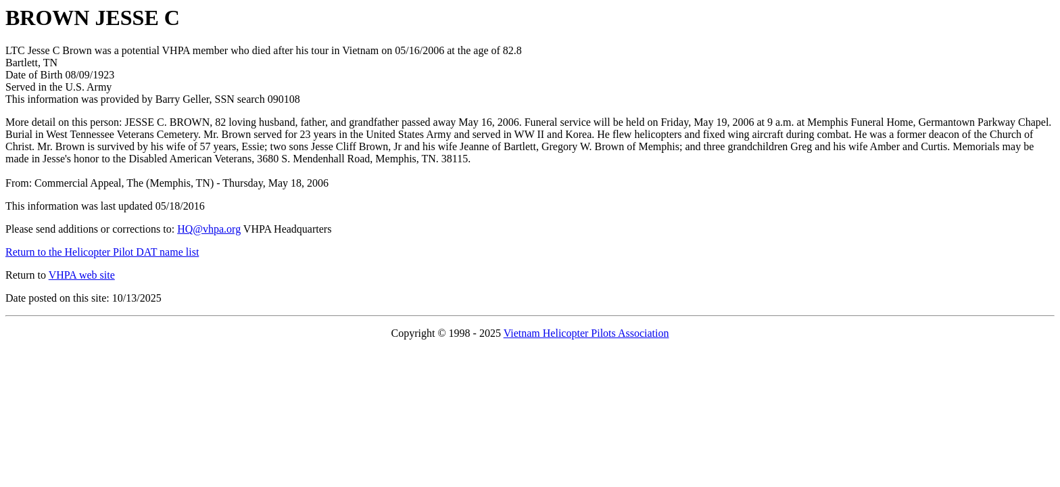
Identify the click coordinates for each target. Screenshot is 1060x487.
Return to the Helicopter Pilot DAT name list (102, 252)
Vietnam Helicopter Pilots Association (586, 333)
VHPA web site (82, 275)
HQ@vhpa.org (209, 229)
